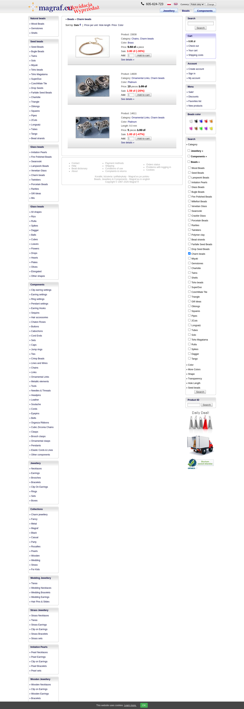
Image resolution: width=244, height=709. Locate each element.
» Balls (32, 235)
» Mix (32, 198)
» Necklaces (35, 468)
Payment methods (114, 163)
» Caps (33, 345)
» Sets (32, 340)
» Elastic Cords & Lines (41, 450)
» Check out (193, 46)
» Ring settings (36, 299)
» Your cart (192, 50)
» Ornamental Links (39, 377)
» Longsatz (35, 124)
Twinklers (194, 229)
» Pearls (33, 551)
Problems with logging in (158, 167)
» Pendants (35, 445)
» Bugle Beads (36, 51)
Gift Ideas (194, 301)
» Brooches (35, 477)
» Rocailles (35, 546)
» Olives (33, 267)
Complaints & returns (116, 171)
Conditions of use (114, 168)
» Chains (33, 367)
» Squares (34, 111)
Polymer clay (196, 234)
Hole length (105, 25)
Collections (36, 509)
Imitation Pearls (38, 647)
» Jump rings (36, 349)
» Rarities (34, 189)
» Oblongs (34, 106)
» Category (191, 144)
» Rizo (32, 216)
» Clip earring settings (40, 290)
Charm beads (84, 19)
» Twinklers (35, 179)
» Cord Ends (35, 335)
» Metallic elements (39, 381)
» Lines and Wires (38, 363)
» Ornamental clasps (39, 441)
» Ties (32, 354)
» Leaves (34, 244)
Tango (193, 358)
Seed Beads (196, 172)
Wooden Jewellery (40, 679)
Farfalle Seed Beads (200, 244)
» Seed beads (193, 387)
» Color (190, 365)
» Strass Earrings (38, 624)
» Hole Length (193, 383)
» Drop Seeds (36, 88)
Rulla (192, 344)
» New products (194, 105)
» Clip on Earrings (38, 629)
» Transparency (194, 378)
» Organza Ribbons (39, 422)
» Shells (33, 33)
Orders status (153, 164)
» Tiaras (33, 583)
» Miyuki (33, 65)
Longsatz (194, 325)
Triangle (194, 296)
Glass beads (37, 147)
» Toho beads (36, 69)
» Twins (33, 56)
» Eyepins (34, 413)
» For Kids (34, 569)
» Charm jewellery (38, 514)
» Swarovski (35, 161)
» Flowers (34, 248)
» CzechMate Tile (38, 83)
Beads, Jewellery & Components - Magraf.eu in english (122, 179)
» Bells (32, 418)
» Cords (33, 409)
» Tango (33, 133)
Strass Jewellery (39, 610)
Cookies (150, 170)
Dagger (193, 353)
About (75, 171)
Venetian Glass (197, 206)
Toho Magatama (198, 339)
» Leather (34, 399)
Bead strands (196, 239)
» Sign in (191, 73)
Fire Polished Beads (200, 196)
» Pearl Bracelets (38, 666)
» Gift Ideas (35, 193)
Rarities (193, 225)
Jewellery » (197, 151)
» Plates (33, 262)
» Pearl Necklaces (38, 652)
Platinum (132, 82)
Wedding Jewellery (40, 578)
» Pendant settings (38, 303)
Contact (75, 163)
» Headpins (35, 395)
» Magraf (33, 528)
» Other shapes (37, 276)
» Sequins (34, 313)
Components (205, 10)
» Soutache (35, 404)
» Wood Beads (36, 23)
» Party (33, 542)
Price (114, 25)
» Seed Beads (36, 47)
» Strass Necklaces (39, 615)
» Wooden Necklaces (40, 684)
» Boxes (33, 500)
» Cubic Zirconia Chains (41, 427)
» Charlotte (35, 97)
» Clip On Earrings (38, 487)
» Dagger (34, 230)
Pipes (192, 315)
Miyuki (193, 258)
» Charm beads (37, 175)
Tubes (193, 330)
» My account (193, 78)
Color (121, 25)
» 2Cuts (33, 120)
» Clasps (33, 431)
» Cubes (33, 239)
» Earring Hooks (37, 308)
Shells (193, 277)
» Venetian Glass (38, 170)
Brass (131, 42)
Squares (194, 310)
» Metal (33, 523)
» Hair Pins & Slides (39, 601)
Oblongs (194, 306)
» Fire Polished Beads (40, 157)
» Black (33, 533)
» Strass (33, 565)
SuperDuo (195, 287)
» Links (33, 372)
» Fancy (33, 519)
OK (144, 705)
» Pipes (33, 115)
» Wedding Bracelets (40, 592)
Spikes (193, 349)
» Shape (190, 374)
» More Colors (193, 369)
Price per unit (91, 25)
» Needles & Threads (40, 390)
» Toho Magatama (38, 74)
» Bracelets (35, 482)
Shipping (109, 166)
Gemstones (195, 263)
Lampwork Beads (198, 177)
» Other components (39, 454)
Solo (192, 334)
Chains (135, 38)
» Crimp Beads (36, 358)
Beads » (195, 162)
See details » (127, 59)
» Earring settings (38, 294)
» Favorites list (194, 101)
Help (74, 166)
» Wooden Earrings (39, 693)
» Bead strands (37, 138)
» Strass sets (36, 638)
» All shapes (35, 212)
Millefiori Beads (197, 201)
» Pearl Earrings (37, 657)
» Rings (33, 491)
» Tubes (33, 129)
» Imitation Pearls (38, 152)
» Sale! (190, 92)
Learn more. (130, 705)
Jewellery (169, 10)
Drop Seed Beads (199, 249)
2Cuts (192, 320)
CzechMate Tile (197, 291)
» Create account (195, 69)
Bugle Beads (196, 191)
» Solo (32, 60)
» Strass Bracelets (38, 634)
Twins (192, 272)
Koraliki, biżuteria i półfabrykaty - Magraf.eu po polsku (122, 176)
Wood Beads (196, 167)
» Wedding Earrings (39, 597)
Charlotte (194, 268)
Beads (186, 10)
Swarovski (195, 210)
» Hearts (33, 257)
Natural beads (38, 18)
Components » (199, 156)
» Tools (33, 386)
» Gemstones (36, 28)
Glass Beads (196, 187)
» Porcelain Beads (38, 184)
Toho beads (195, 282)
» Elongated (35, 271)
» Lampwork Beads (39, 166)
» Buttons (34, 326)
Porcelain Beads (198, 220)
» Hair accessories (38, 317)
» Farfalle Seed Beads (40, 92)
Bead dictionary (79, 168)
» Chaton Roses (37, 322)
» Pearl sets (35, 670)
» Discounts (193, 96)
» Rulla (32, 221)
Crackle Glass (197, 215)
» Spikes (33, 225)
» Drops (33, 253)
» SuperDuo (35, 79)
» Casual (33, 537)
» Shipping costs (195, 55)
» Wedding (34, 560)
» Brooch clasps (37, 436)
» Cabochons (36, 331)
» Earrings (34, 473)
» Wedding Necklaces (40, 588)
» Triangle (34, 101)
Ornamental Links (140, 78)
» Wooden (34, 555)
